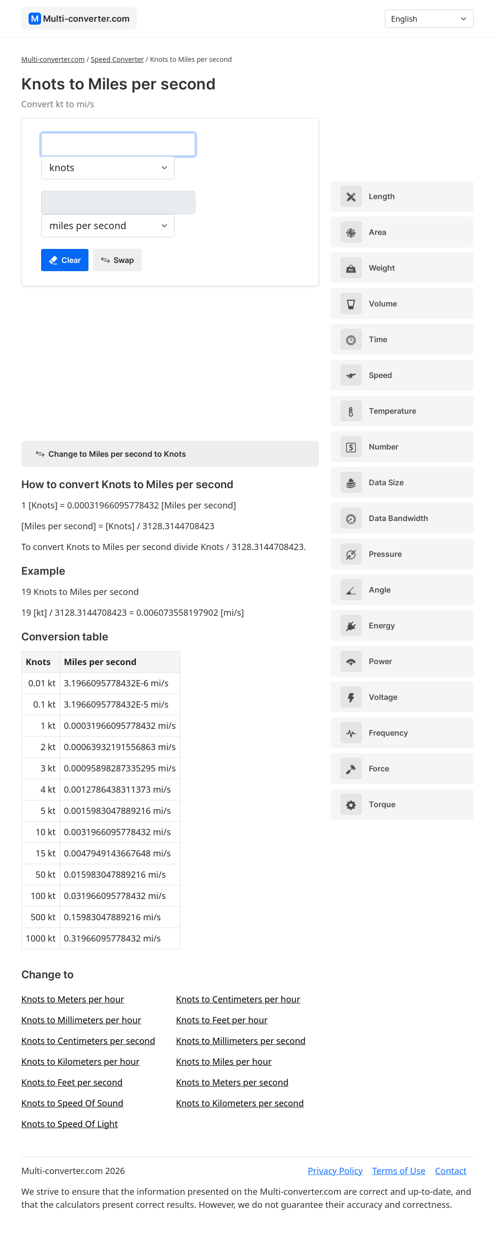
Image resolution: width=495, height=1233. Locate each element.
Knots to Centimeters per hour (238, 999)
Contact (450, 1170)
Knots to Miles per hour (224, 1061)
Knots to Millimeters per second (241, 1040)
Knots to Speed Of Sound (72, 1103)
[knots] (118, 144)
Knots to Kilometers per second (240, 1103)
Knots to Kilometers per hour (80, 1061)
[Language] (429, 19)
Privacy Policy (335, 1170)
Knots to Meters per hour (72, 999)
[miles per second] (118, 202)
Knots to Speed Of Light (69, 1124)
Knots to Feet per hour (222, 1020)
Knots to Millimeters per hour (81, 1020)
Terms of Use (398, 1170)
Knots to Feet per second (72, 1082)
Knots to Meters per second (232, 1082)
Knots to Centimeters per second (88, 1040)
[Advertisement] (170, 361)
